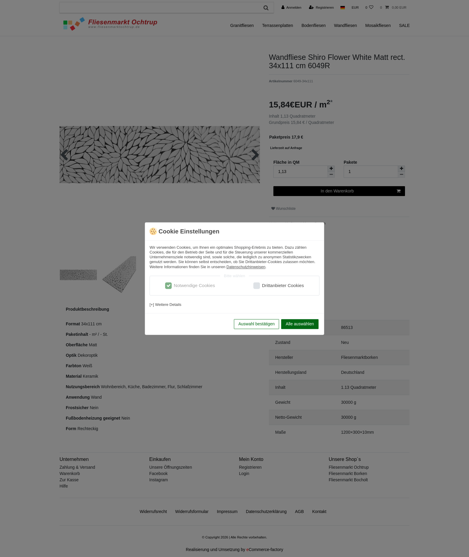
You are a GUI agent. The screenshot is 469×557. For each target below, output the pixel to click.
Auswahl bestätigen (256, 323)
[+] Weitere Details (165, 305)
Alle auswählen (300, 323)
